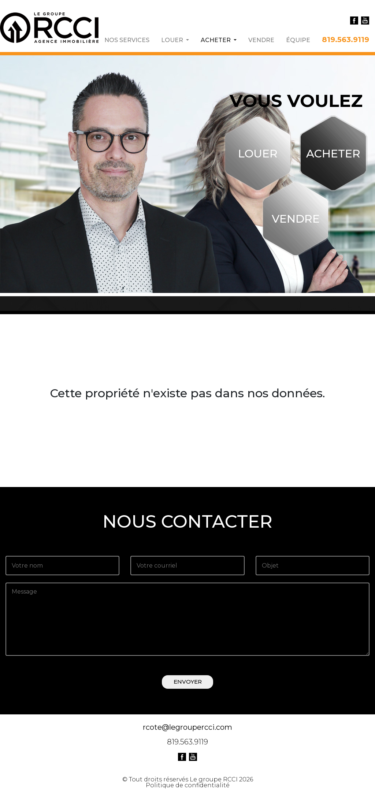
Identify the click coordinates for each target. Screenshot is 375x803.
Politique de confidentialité (188, 785)
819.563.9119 (345, 39)
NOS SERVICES (126, 40)
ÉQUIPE (298, 40)
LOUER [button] (173, 40)
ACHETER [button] (219, 40)
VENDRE (261, 40)
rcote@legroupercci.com (187, 727)
